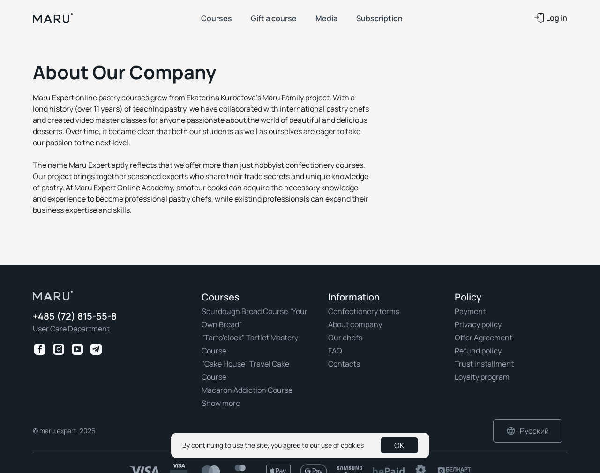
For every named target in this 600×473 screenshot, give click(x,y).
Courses (216, 18)
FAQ (335, 350)
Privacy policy (478, 324)
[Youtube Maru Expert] (77, 349)
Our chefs (345, 337)
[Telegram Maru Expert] (96, 349)
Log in (550, 18)
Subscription (379, 18)
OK (399, 445)
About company (355, 324)
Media (326, 18)
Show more (221, 403)
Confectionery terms (363, 311)
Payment (470, 311)
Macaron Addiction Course (247, 390)
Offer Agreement (483, 337)
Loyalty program (482, 377)
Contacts (344, 364)
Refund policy (478, 350)
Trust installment (484, 364)
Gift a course (274, 18)
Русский (528, 431)
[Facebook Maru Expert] (40, 349)
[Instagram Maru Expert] (59, 349)
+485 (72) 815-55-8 (75, 317)
